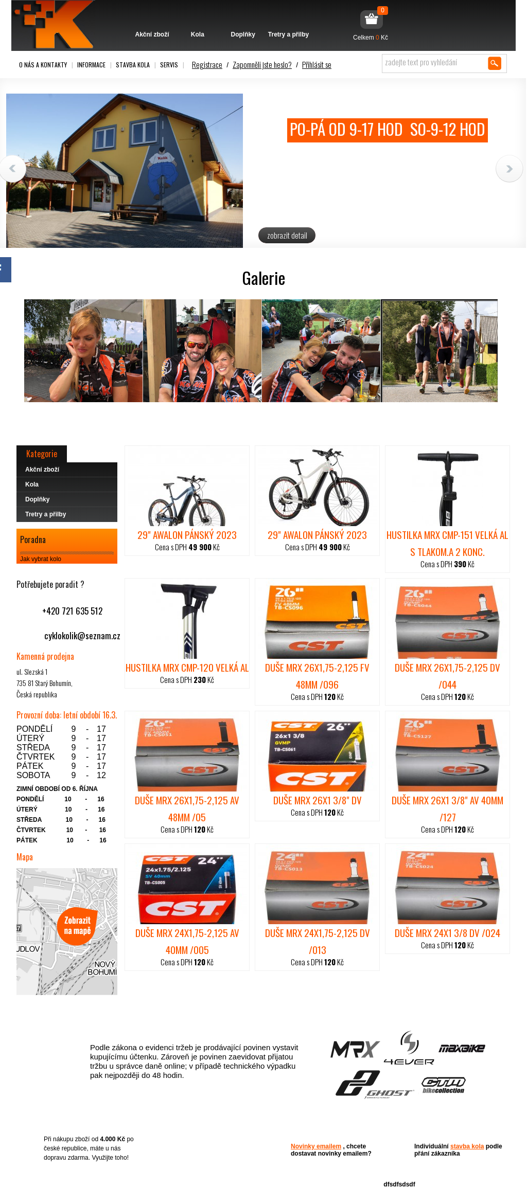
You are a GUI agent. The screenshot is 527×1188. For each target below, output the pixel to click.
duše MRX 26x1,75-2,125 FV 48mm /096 (317, 675)
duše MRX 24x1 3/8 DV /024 (447, 932)
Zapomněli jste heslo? (262, 64)
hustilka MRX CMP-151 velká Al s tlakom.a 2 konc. (447, 543)
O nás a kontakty (43, 64)
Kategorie (41, 453)
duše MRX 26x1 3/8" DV (317, 800)
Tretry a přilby (288, 19)
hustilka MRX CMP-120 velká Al (187, 667)
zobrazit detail (287, 235)
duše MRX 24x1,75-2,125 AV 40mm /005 (187, 941)
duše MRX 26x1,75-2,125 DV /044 (447, 675)
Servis (169, 64)
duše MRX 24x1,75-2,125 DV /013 (317, 941)
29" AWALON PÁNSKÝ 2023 (187, 534)
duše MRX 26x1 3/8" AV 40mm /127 (447, 808)
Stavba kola (133, 64)
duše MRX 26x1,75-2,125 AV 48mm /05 (187, 808)
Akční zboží (152, 19)
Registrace (207, 64)
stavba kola (467, 1146)
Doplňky (243, 19)
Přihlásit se (316, 64)
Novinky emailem (316, 1146)
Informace (91, 64)
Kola (197, 19)
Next (509, 169)
